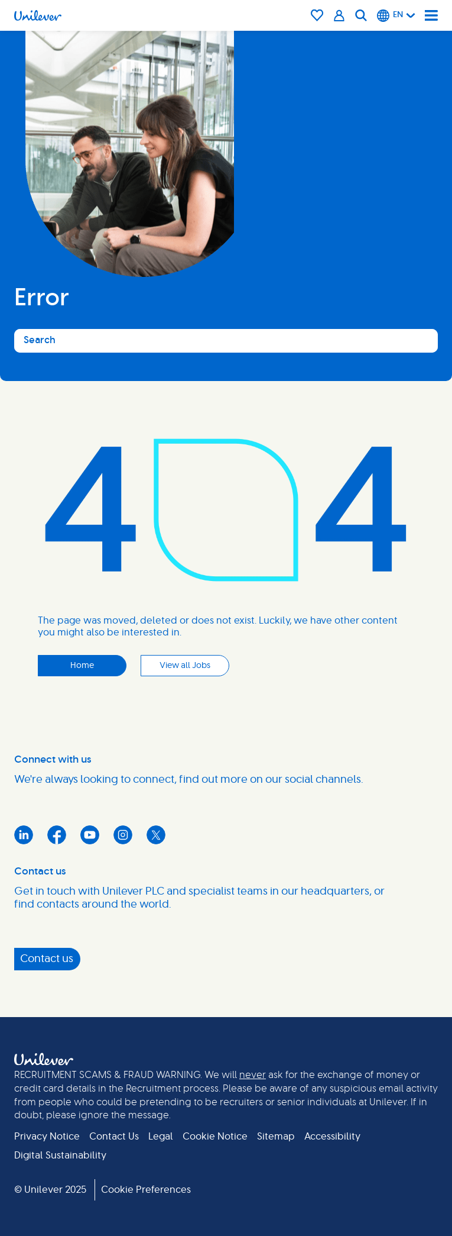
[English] (396, 15)
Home (82, 665)
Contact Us (114, 1136)
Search (40, 340)
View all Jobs (185, 665)
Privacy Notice (47, 1136)
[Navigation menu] (431, 15)
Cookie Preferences (146, 1190)
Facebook (56, 834)
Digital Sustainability (60, 1155)
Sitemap (276, 1136)
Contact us (46, 959)
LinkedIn (23, 834)
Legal (160, 1136)
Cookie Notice (215, 1136)
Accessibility (332, 1136)
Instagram (122, 834)
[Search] (361, 15)
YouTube (89, 834)
